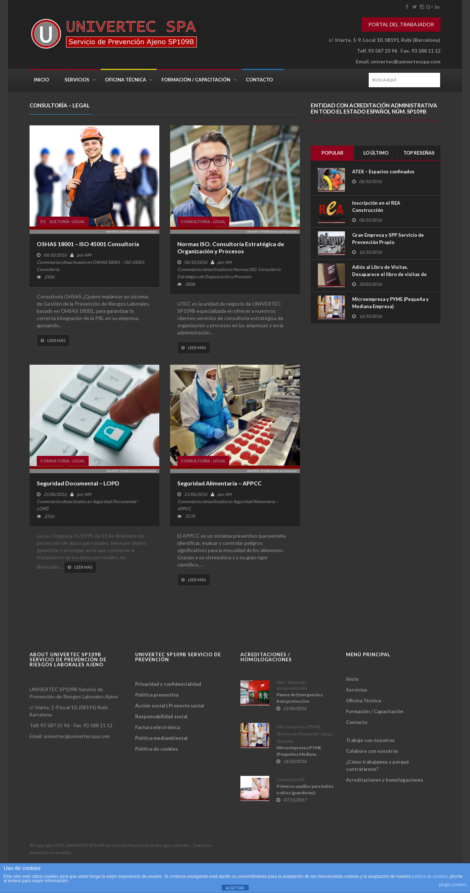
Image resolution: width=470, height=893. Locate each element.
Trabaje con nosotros (370, 740)
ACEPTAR (235, 888)
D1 (43, 221)
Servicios (77, 80)
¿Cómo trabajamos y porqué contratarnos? (377, 765)
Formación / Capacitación (195, 80)
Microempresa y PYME (298, 726)
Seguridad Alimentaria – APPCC (219, 483)
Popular (332, 153)
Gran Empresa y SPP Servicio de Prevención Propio (388, 238)
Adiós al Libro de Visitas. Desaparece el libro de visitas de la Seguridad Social (389, 274)
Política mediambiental (161, 738)
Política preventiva (156, 695)
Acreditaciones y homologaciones (384, 780)
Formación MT (290, 779)
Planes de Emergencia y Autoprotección (299, 698)
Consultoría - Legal (62, 221)
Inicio (41, 80)
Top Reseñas (419, 153)
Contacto (259, 80)
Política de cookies (156, 749)
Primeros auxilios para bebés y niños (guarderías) (304, 789)
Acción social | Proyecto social (169, 705)
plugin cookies (452, 884)
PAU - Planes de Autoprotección (291, 685)
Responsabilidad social (161, 716)
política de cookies (430, 876)
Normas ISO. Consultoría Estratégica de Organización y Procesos (230, 247)
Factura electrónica (157, 727)
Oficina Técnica (125, 80)
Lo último (376, 153)
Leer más (53, 340)
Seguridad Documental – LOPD (78, 483)
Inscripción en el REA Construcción (376, 206)
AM (87, 255)
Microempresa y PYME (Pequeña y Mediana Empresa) (390, 302)
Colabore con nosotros (372, 751)
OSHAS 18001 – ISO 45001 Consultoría (88, 243)
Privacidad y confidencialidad (168, 684)
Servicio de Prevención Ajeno (303, 734)
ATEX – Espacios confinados (383, 172)
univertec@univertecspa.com (405, 61)
